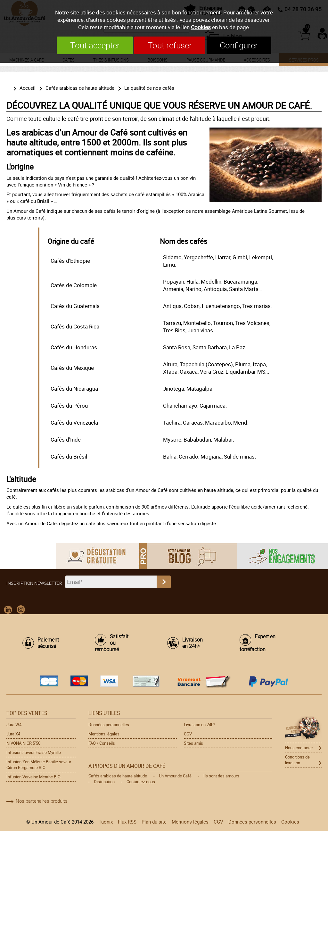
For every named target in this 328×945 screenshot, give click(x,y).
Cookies (201, 27)
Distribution (104, 781)
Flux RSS (127, 821)
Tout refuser (170, 45)
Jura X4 (13, 734)
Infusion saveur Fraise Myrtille (33, 752)
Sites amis (193, 743)
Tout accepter (94, 45)
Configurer (239, 45)
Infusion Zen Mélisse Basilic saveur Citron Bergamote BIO (38, 764)
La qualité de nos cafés (149, 88)
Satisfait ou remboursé (111, 643)
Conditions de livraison (297, 760)
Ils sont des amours (221, 776)
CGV (188, 734)
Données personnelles (108, 724)
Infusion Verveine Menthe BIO (33, 777)
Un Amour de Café (175, 776)
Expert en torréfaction (257, 643)
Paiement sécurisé (48, 643)
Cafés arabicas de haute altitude (79, 88)
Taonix (106, 821)
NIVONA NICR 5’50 (23, 743)
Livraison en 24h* (192, 643)
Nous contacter (299, 747)
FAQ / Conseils (101, 743)
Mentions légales (103, 734)
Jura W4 (13, 724)
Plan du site (154, 821)
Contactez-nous (141, 781)
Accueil (28, 88)
